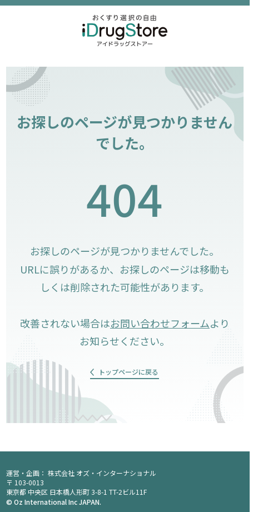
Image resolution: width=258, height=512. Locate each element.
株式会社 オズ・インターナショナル (102, 473)
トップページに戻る (128, 371)
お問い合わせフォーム (160, 323)
